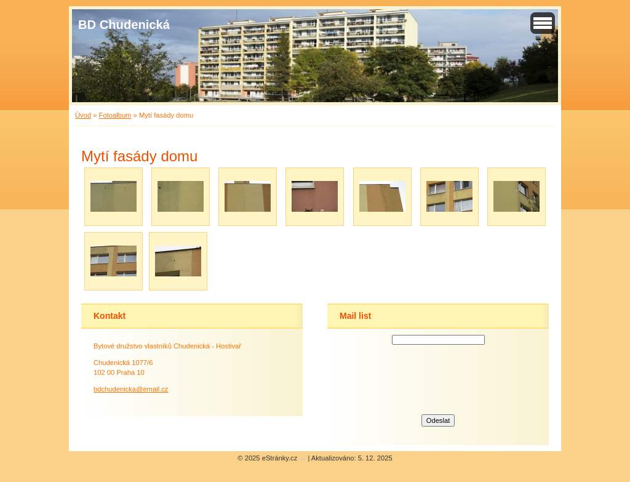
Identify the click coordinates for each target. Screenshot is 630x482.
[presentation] (438, 378)
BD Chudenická (124, 24)
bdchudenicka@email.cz (131, 389)
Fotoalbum (115, 115)
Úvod (83, 115)
